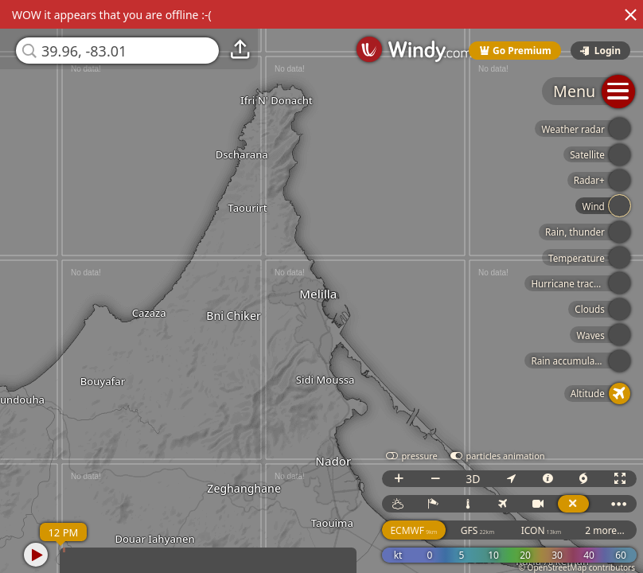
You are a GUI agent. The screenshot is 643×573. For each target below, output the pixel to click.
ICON (541, 530)
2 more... (605, 530)
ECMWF (413, 530)
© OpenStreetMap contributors (577, 567)
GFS (477, 530)
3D (473, 478)
